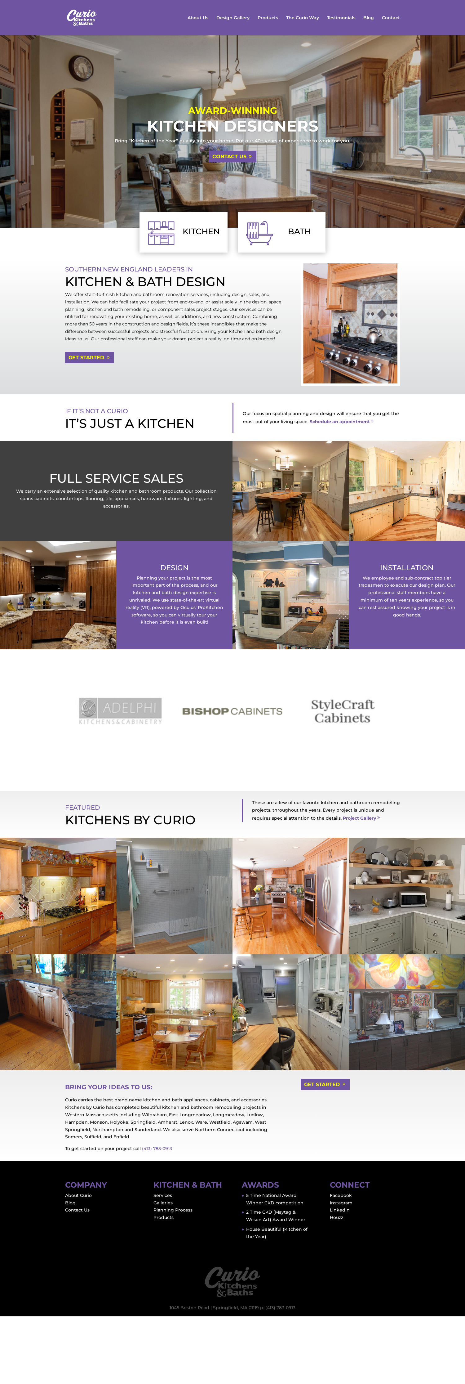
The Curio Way (302, 18)
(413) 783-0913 (157, 1216)
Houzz (336, 1285)
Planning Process (173, 1277)
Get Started (86, 358)
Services (162, 1263)
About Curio (78, 1263)
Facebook (341, 1263)
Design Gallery (233, 18)
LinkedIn (340, 1277)
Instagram (341, 1270)
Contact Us (229, 156)
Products (268, 18)
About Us (198, 18)
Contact (391, 18)
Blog (368, 18)
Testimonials (341, 18)
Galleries (163, 1270)
